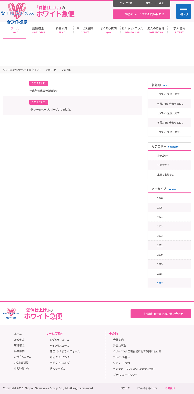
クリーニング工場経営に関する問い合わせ (137, 351)
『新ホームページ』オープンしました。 (50, 109)
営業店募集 (119, 345)
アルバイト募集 (123, 357)
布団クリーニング (60, 357)
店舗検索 (19, 345)
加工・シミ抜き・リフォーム (65, 351)
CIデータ (125, 388)
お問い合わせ (21, 368)
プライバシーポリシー (125, 374)
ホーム (18, 333)
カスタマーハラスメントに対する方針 (134, 369)
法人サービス (57, 368)
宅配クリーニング (60, 363)
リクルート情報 (122, 363)
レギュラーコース (59, 339)
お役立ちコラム (22, 356)
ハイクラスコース (59, 345)
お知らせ (19, 339)
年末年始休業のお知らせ (43, 90)
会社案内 (118, 339)
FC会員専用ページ (147, 388)
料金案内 (19, 351)
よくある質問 (21, 362)
